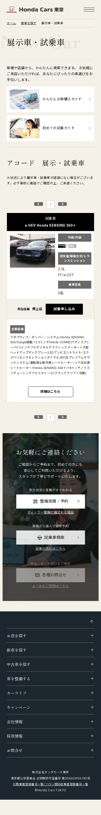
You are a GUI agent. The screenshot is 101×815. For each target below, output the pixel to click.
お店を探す (17, 636)
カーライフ (17, 693)
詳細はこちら (50, 391)
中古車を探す (19, 664)
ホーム (11, 23)
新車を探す (28, 23)
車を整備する (19, 679)
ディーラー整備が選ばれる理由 (50, 521)
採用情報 (15, 736)
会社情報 (15, 722)
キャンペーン (19, 707)
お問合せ (15, 750)
